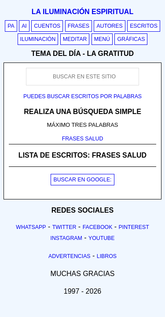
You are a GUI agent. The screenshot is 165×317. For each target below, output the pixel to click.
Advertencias (69, 256)
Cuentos (47, 26)
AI (24, 26)
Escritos (144, 26)
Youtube (101, 238)
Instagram (66, 238)
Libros (107, 256)
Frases (78, 26)
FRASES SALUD (82, 139)
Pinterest (134, 227)
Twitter (64, 227)
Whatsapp (31, 227)
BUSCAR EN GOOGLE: (82, 180)
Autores (109, 26)
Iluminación (38, 39)
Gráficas (131, 39)
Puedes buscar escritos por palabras (82, 96)
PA (11, 26)
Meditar (75, 39)
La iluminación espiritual (82, 11)
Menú (102, 39)
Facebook (98, 227)
